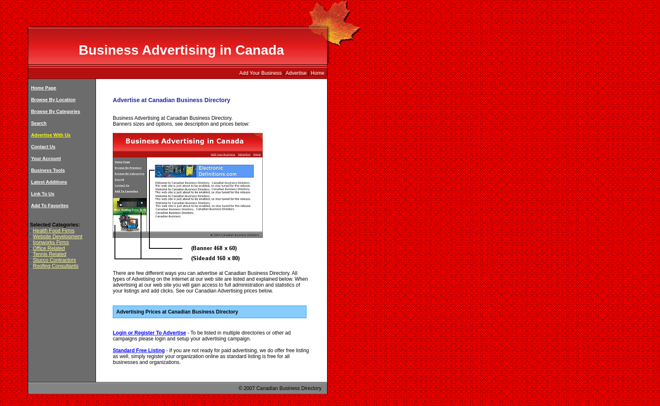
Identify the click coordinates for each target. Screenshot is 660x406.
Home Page (43, 87)
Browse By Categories (55, 111)
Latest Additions (49, 182)
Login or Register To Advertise (149, 333)
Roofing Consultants (55, 266)
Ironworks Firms (51, 242)
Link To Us (42, 193)
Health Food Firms (54, 231)
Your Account (46, 158)
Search (39, 123)
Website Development (57, 237)
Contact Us (43, 146)
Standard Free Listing (139, 350)
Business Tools (48, 170)
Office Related (49, 248)
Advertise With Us (51, 134)
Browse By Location (53, 99)
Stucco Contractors (54, 260)
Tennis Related (49, 254)
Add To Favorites (50, 205)
